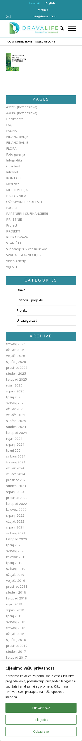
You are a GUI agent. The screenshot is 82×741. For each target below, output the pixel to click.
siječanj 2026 (16, 361)
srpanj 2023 (15, 491)
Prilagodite (41, 720)
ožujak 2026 (15, 349)
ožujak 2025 (15, 409)
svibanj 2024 (15, 456)
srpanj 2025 (15, 391)
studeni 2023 (16, 486)
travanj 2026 (15, 344)
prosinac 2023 (17, 480)
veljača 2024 (15, 474)
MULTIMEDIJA (17, 190)
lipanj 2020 (14, 545)
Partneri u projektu (30, 300)
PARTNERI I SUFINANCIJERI (27, 213)
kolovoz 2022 (16, 509)
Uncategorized (27, 320)
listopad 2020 (16, 539)
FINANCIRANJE (17, 136)
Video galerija (16, 261)
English (50, 3)
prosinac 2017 (17, 645)
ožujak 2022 (15, 521)
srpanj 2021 (15, 527)
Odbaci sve (41, 731)
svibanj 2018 (15, 622)
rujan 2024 (14, 438)
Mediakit (12, 184)
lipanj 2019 (14, 562)
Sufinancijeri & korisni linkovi (26, 249)
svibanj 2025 (15, 403)
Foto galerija (15, 154)
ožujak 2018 (15, 633)
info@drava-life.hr (45, 16)
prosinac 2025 (17, 367)
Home (28, 41)
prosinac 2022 (17, 497)
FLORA (11, 148)
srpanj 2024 (15, 444)
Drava (21, 290)
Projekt (22, 310)
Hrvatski (34, 3)
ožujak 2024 (15, 468)
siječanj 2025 (16, 420)
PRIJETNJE (14, 219)
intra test (13, 166)
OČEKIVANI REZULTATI (24, 201)
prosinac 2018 (17, 586)
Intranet (42, 9)
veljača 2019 (15, 580)
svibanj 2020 (15, 551)
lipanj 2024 (14, 450)
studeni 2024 (16, 426)
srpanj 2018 (15, 610)
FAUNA (11, 130)
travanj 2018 (15, 628)
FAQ (9, 124)
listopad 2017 (16, 657)
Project (11, 225)
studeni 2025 (16, 373)
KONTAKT (14, 178)
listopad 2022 (16, 503)
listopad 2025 (16, 379)
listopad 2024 (16, 432)
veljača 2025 (15, 415)
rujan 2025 (14, 385)
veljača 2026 (15, 355)
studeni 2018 (16, 592)
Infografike (14, 160)
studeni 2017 (16, 651)
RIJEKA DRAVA (17, 237)
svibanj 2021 (15, 533)
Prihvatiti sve (41, 708)
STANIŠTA (13, 243)
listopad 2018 (16, 598)
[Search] (59, 28)
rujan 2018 (14, 604)
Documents (14, 119)
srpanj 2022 (15, 515)
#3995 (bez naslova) (21, 107)
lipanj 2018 (14, 616)
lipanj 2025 (14, 397)
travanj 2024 (15, 462)
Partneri (12, 207)
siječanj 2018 (16, 639)
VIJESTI (11, 266)
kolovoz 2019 (16, 557)
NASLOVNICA (43, 41)
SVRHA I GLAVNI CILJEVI (24, 255)
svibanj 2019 (15, 568)
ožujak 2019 (15, 574)
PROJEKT (13, 231)
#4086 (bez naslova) (21, 113)
